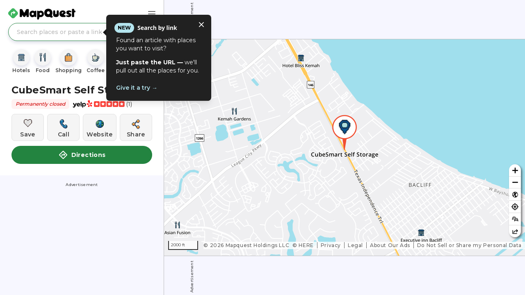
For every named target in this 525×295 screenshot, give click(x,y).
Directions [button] (82, 155)
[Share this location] (136, 127)
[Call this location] (63, 127)
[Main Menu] (151, 14)
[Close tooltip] (201, 24)
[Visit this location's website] (99, 127)
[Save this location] (27, 127)
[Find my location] (515, 207)
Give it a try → (137, 87)
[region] (344, 147)
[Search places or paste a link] (81, 32)
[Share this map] (515, 231)
